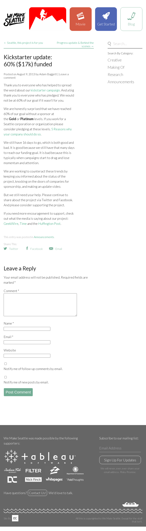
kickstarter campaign (45, 90)
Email (58, 248)
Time (23, 224)
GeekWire (11, 224)
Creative (115, 60)
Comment (11, 291)
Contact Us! (37, 497)
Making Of (116, 67)
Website (10, 355)
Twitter (13, 248)
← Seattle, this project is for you (23, 42)
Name (9, 328)
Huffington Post (49, 224)
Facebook (36, 248)
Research (115, 74)
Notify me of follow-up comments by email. (33, 373)
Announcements (44, 237)
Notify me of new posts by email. (26, 387)
